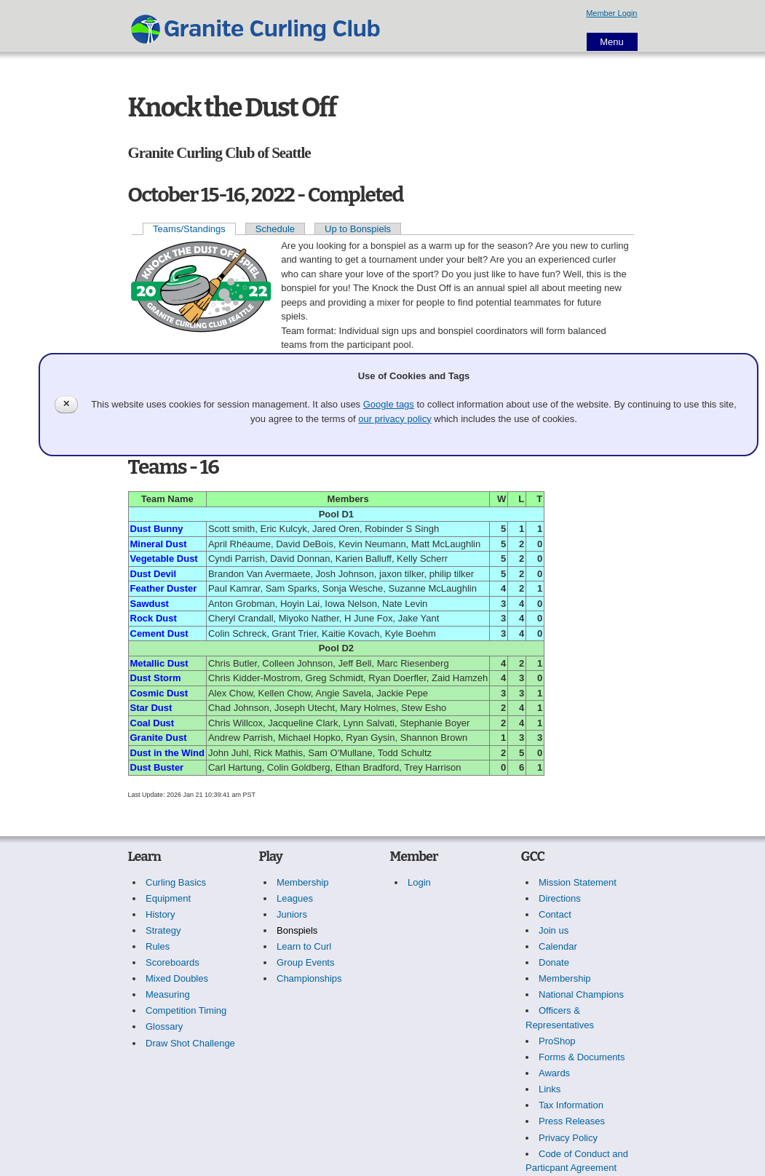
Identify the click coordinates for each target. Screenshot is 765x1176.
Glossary (164, 1026)
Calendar (558, 946)
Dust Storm (155, 677)
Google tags (388, 404)
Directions (560, 898)
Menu (612, 41)
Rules (158, 946)
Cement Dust (159, 633)
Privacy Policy (568, 1137)
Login (419, 882)
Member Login (611, 13)
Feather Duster (163, 588)
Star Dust (151, 707)
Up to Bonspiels (358, 228)
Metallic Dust (159, 663)
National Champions (581, 994)
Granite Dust (158, 737)
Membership (303, 882)
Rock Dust (153, 618)
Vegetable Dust (164, 558)
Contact (555, 914)
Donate (554, 962)
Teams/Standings (189, 228)
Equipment (168, 898)
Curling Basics (176, 882)
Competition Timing (186, 1010)
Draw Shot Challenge (190, 1043)
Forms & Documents (582, 1057)
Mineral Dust (158, 544)
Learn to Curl (304, 946)
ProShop (557, 1041)
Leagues (295, 898)
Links (549, 1089)
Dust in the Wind (167, 752)
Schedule (275, 228)
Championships (309, 978)
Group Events (306, 962)
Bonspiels (297, 930)
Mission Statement (578, 882)
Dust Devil (153, 573)
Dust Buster (157, 767)
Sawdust (149, 603)
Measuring (168, 994)
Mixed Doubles (177, 978)
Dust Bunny (156, 528)
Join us (553, 930)
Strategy (163, 930)
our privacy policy (394, 418)
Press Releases (572, 1121)
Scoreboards (172, 962)
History (160, 914)
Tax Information (571, 1105)
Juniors (292, 914)
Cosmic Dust (159, 693)
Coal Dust (152, 723)
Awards (554, 1073)
